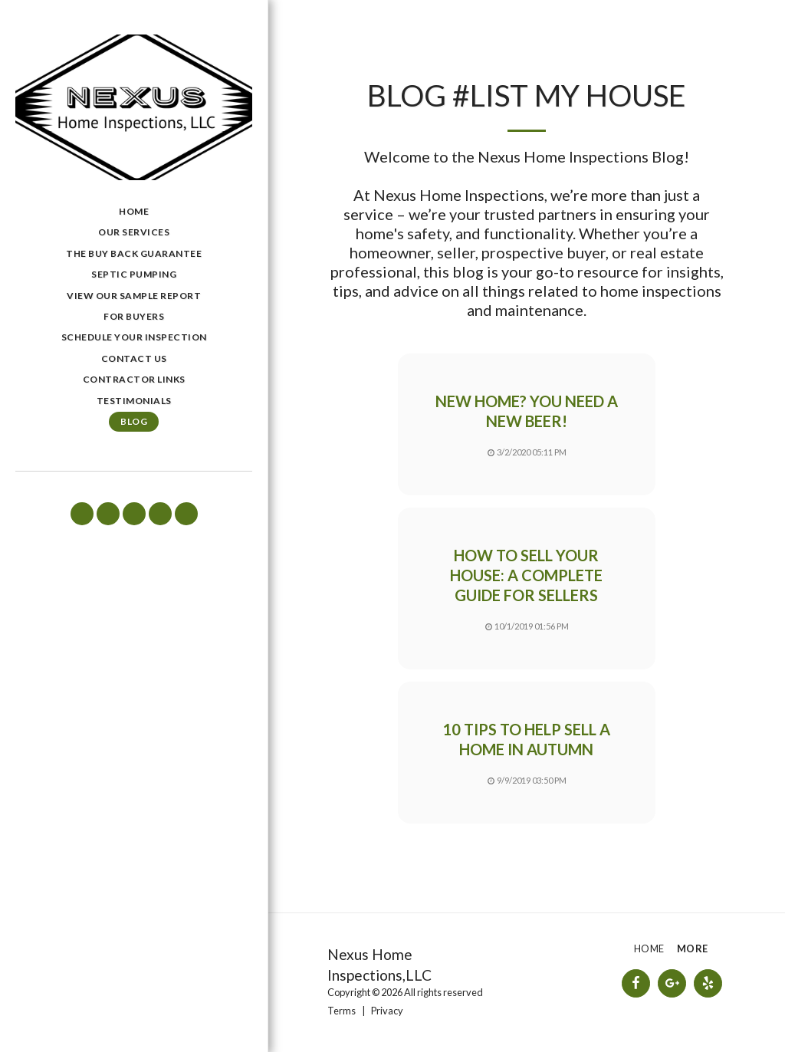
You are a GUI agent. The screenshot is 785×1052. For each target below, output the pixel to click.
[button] (82, 513)
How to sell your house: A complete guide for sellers (526, 575)
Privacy (387, 1010)
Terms (341, 1010)
